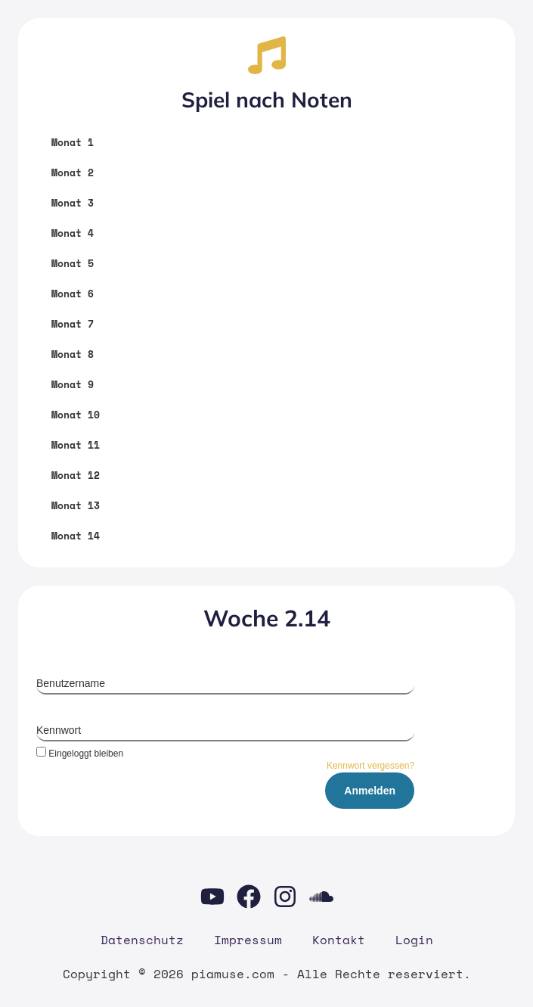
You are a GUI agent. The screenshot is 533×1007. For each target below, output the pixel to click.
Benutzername (70, 683)
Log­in (414, 940)
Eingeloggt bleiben (79, 753)
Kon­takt (338, 940)
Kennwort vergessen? (370, 765)
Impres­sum (248, 940)
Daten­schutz (142, 940)
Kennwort (58, 730)
